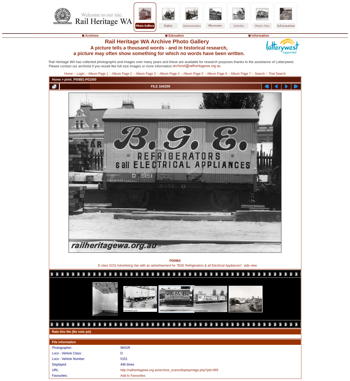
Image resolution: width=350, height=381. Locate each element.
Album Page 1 (98, 74)
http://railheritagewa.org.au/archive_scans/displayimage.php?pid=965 (169, 370)
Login (81, 74)
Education (176, 36)
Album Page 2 (122, 74)
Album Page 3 (146, 74)
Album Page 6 (217, 74)
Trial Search (277, 74)
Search (260, 74)
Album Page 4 (169, 74)
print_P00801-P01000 (80, 79)
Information (260, 36)
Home (68, 74)
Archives (92, 36)
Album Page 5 (193, 74)
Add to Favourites (132, 376)
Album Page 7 (241, 74)
